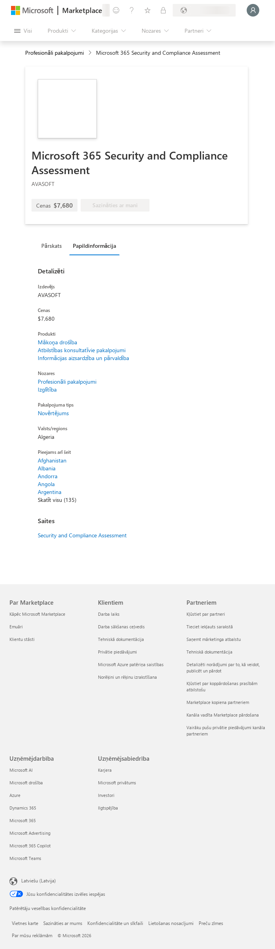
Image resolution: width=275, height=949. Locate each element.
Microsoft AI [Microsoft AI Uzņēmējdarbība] (21, 770)
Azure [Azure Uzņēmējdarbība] (14, 795)
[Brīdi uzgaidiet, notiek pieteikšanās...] (253, 10)
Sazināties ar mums (62, 923)
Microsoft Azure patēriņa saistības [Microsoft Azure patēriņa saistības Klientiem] (131, 664)
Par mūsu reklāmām (32, 935)
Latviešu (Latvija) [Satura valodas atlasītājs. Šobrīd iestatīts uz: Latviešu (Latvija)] (38, 880)
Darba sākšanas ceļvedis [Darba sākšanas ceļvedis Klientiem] (121, 627)
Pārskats (51, 245)
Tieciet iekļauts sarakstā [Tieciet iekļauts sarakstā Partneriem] (209, 627)
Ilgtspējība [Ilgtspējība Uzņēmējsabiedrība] (108, 808)
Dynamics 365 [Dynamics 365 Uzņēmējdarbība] (22, 808)
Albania (46, 468)
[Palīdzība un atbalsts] (132, 10)
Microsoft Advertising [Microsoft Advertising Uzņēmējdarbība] (29, 833)
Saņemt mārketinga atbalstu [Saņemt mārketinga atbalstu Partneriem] (213, 639)
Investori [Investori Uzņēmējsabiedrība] (106, 795)
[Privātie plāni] (163, 10)
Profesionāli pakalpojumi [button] (54, 52)
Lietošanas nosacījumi (171, 923)
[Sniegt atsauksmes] (116, 10)
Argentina (49, 492)
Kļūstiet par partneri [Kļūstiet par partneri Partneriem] (205, 614)
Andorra (47, 476)
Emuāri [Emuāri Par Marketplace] (16, 627)
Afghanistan (52, 460)
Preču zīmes (211, 923)
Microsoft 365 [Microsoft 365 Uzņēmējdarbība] (22, 820)
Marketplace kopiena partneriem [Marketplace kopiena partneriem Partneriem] (217, 702)
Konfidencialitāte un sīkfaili (115, 923)
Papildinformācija (94, 245)
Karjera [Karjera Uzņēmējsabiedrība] (105, 770)
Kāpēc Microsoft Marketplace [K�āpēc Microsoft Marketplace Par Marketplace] (37, 614)
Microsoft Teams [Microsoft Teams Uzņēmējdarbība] (25, 858)
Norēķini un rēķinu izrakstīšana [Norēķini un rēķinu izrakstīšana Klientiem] (127, 677)
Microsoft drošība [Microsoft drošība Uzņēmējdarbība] (26, 783)
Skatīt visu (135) (57, 499)
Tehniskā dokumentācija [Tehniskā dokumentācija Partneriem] (209, 652)
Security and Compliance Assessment (82, 535)
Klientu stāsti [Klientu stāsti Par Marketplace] (22, 639)
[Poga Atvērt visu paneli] (23, 30)
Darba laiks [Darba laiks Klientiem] (109, 614)
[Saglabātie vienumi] (147, 10)
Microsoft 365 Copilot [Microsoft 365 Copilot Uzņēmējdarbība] (30, 846)
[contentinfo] (91, 53)
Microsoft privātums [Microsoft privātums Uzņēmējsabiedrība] (117, 783)
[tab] (53, 245)
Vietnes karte (25, 923)
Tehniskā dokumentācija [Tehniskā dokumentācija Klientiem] (121, 639)
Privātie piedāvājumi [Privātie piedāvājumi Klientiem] (117, 652)
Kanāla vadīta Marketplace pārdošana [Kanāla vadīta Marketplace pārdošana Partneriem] (222, 715)
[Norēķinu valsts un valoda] (204, 10)
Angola (46, 484)
